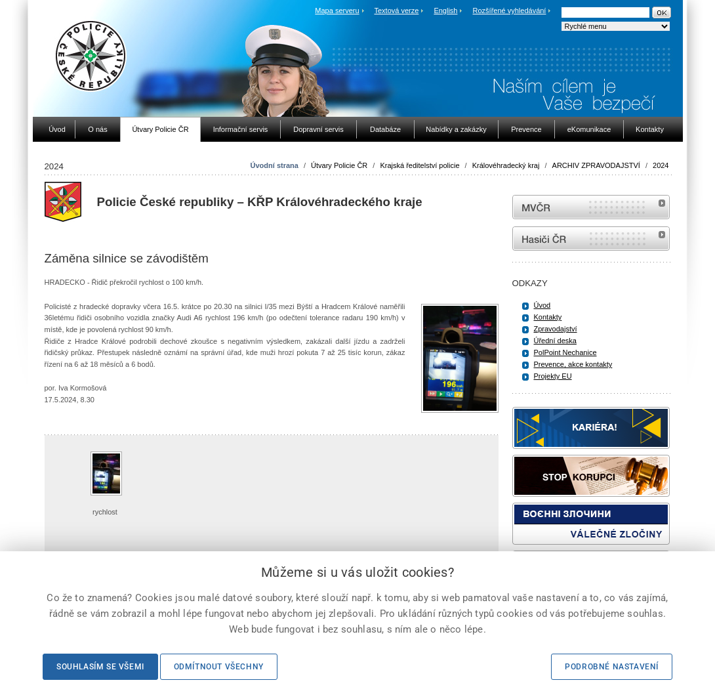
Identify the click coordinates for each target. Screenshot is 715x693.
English (445, 10)
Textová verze (396, 10)
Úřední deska (555, 341)
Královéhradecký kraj (506, 165)
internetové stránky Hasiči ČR (591, 238)
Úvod (542, 305)
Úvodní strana (274, 165)
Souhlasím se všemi (100, 666)
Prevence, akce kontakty (573, 364)
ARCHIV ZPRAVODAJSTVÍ (596, 165)
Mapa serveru (337, 10)
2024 (660, 165)
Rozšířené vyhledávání (509, 10)
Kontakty (548, 317)
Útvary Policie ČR (339, 165)
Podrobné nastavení (612, 666)
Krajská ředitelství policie (419, 165)
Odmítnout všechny (219, 666)
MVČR (591, 207)
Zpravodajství (555, 329)
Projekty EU (553, 376)
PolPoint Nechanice (565, 352)
